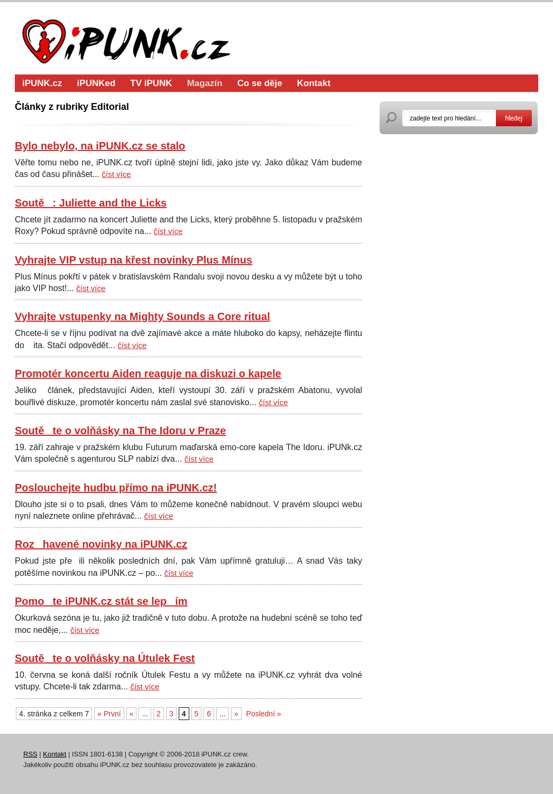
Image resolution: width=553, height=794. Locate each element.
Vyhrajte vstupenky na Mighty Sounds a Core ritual (142, 316)
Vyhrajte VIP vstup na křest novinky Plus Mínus (133, 260)
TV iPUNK (151, 83)
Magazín (205, 83)
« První (109, 713)
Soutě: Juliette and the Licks (91, 203)
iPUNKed (96, 83)
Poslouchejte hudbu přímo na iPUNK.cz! (116, 487)
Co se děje (259, 83)
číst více (116, 174)
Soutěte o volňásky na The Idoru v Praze (120, 430)
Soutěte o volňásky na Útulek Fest (105, 658)
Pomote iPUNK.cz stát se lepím (101, 601)
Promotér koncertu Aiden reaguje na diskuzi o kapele (148, 373)
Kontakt (313, 83)
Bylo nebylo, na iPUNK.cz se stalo (100, 146)
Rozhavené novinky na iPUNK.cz (101, 544)
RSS (30, 754)
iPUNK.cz (42, 83)
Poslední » (263, 713)
